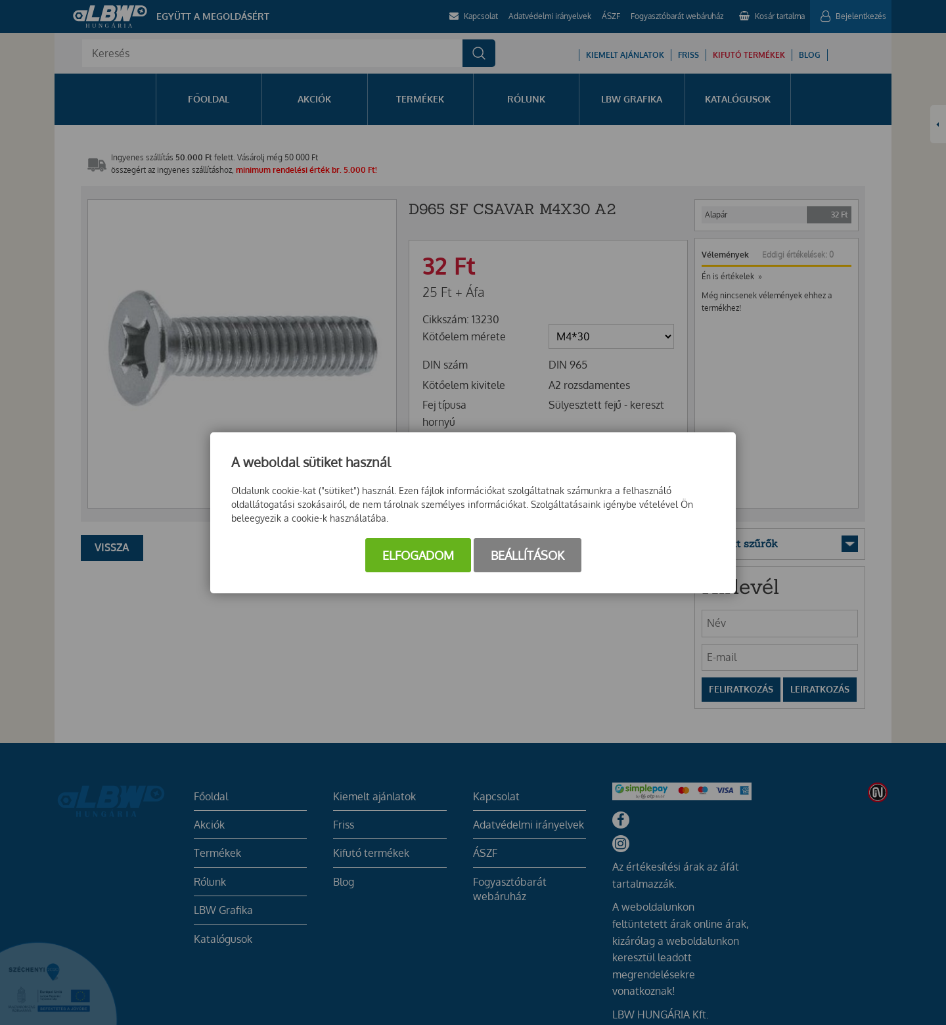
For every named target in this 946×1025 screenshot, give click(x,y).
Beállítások (527, 555)
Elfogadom (418, 555)
